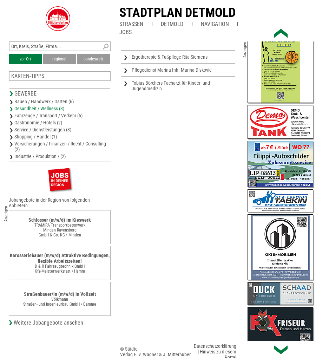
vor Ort (25, 59)
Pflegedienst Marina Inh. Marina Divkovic (171, 70)
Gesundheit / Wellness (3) (39, 108)
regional (59, 59)
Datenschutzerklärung (215, 346)
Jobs (125, 32)
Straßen (131, 24)
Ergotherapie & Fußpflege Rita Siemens (170, 57)
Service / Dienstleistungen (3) (42, 129)
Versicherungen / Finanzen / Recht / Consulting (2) (60, 146)
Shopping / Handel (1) (35, 136)
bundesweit (93, 59)
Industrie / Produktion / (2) (40, 156)
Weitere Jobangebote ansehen (48, 322)
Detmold (172, 24)
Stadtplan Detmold (177, 12)
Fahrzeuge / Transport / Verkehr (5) (48, 115)
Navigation (215, 24)
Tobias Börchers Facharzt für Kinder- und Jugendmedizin (171, 85)
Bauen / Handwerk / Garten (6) (44, 101)
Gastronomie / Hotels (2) (38, 122)
